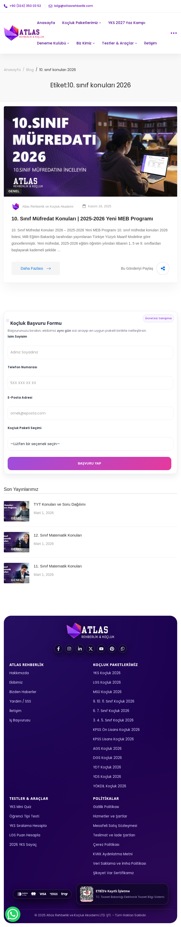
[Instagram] (69, 649)
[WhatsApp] (123, 649)
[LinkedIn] (80, 649)
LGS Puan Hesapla (24, 835)
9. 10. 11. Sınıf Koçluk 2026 (113, 701)
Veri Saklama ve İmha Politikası (119, 863)
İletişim (15, 710)
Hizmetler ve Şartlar (110, 816)
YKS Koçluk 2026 (107, 673)
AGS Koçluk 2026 (107, 748)
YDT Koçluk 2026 (107, 767)
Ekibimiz (16, 682)
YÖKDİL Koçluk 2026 (109, 786)
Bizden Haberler (22, 692)
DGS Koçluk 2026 (107, 757)
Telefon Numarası (22, 367)
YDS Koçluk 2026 (107, 776)
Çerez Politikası (106, 844)
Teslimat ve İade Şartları (114, 835)
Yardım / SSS (20, 701)
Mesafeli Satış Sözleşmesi (115, 825)
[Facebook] (58, 649)
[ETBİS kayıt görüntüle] (122, 894)
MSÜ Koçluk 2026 (107, 692)
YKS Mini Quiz (20, 806)
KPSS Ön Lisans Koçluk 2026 (116, 729)
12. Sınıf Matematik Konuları (58, 535)
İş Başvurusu (19, 720)
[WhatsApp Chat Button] (12, 914)
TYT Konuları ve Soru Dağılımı (60, 504)
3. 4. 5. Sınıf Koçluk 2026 (113, 720)
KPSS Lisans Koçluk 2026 (113, 739)
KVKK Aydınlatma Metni (113, 854)
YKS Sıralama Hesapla (28, 825)
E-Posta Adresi (20, 397)
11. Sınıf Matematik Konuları (58, 566)
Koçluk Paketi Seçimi (24, 428)
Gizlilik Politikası (106, 806)
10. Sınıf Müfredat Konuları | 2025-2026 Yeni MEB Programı (82, 218)
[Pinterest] (112, 649)
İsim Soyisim (17, 336)
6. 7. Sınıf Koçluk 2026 (111, 710)
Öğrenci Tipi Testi (24, 816)
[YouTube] (101, 649)
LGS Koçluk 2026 (107, 682)
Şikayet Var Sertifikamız (113, 873)
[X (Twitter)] (90, 649)
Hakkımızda (19, 673)
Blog (30, 69)
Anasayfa (12, 69)
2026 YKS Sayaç (23, 844)
